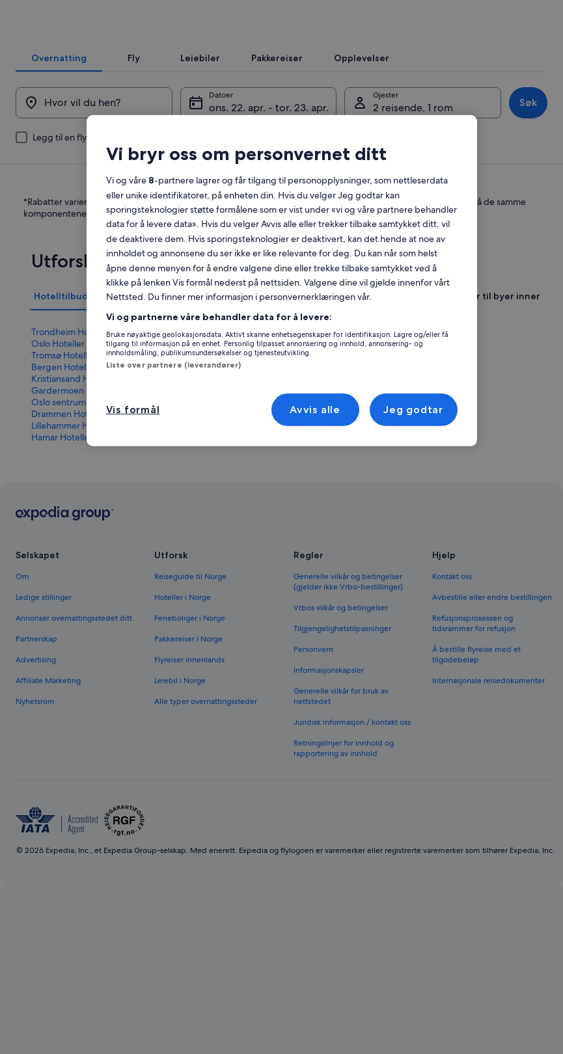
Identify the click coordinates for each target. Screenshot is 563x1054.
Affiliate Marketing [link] (48, 769)
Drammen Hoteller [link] (68, 503)
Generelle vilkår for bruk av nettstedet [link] (341, 785)
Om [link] (22, 665)
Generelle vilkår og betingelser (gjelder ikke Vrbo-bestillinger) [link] (348, 670)
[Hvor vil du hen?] (104, 144)
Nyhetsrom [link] (35, 790)
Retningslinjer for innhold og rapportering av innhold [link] (344, 837)
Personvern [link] (313, 738)
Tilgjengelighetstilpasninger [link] (342, 717)
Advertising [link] (36, 749)
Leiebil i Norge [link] (180, 769)
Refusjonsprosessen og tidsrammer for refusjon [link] (473, 712)
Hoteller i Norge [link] (182, 686)
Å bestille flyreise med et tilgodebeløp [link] (476, 743)
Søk (512, 144)
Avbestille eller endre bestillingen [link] (492, 686)
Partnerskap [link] (36, 728)
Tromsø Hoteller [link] (63, 444)
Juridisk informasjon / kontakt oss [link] (352, 811)
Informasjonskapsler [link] (329, 759)
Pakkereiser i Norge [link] (188, 728)
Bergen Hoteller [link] (63, 456)
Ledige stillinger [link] (44, 686)
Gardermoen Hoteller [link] (74, 479)
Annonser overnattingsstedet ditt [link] (74, 707)
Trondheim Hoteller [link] (70, 421)
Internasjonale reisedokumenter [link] (488, 769)
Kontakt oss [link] (452, 665)
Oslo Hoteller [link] (58, 433)
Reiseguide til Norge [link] (190, 665)
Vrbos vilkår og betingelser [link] (341, 697)
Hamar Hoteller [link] (61, 526)
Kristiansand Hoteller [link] (73, 468)
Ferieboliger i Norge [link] (189, 707)
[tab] (130, 77)
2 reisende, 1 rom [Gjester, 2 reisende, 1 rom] (408, 149)
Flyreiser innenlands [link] (189, 749)
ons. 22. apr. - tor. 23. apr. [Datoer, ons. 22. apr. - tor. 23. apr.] (273, 149)
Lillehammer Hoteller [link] (73, 514)
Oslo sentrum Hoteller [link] (75, 491)
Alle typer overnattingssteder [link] (205, 790)
